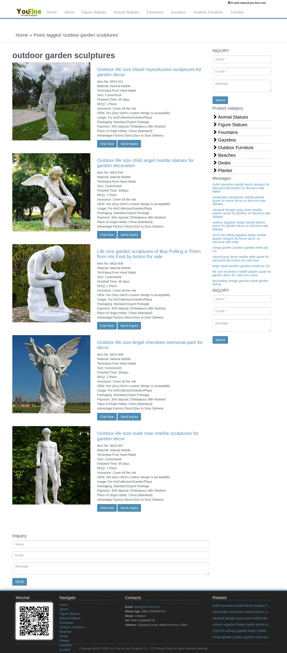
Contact (237, 12)
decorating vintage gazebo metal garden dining (241, 282)
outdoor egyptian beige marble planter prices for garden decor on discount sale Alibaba (240, 226)
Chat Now (107, 144)
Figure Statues (94, 12)
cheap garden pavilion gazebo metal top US (240, 249)
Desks (222, 162)
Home (52, 12)
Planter (223, 170)
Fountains (155, 12)
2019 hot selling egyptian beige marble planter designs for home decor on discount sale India (239, 238)
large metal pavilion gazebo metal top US (241, 266)
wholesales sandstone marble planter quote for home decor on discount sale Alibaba (239, 200)
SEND (19, 582)
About (69, 12)
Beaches (224, 155)
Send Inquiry (129, 144)
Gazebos (178, 12)
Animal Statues (126, 12)
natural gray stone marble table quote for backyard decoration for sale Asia (241, 258)
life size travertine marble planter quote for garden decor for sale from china (242, 273)
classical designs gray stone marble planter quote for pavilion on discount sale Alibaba (241, 213)
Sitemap (202, 648)
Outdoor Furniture (208, 12)
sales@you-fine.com (147, 607)
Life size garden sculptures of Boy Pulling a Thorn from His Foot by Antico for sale (149, 254)
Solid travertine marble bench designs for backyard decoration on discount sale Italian (241, 188)
